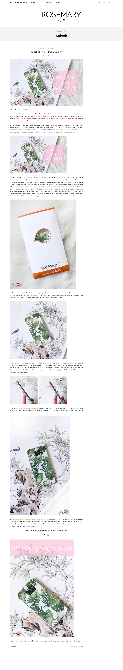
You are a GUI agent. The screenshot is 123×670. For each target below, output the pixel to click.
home (47, 48)
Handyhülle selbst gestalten (38, 177)
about (33, 2)
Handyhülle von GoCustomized (46, 52)
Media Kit (40, 2)
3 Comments (13, 646)
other (52, 48)
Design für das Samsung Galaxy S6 (27, 408)
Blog (11, 2)
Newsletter (49, 2)
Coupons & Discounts (21, 2)
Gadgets (41, 48)
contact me (59, 2)
